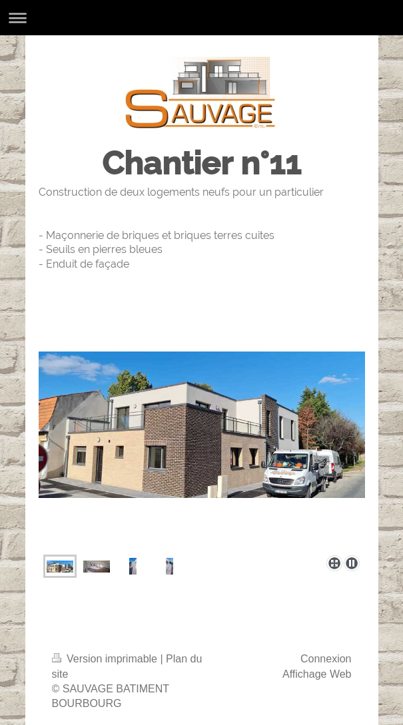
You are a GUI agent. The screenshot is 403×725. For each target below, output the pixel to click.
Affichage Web (316, 674)
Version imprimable (106, 658)
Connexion (326, 658)
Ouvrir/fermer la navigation (201, 17)
